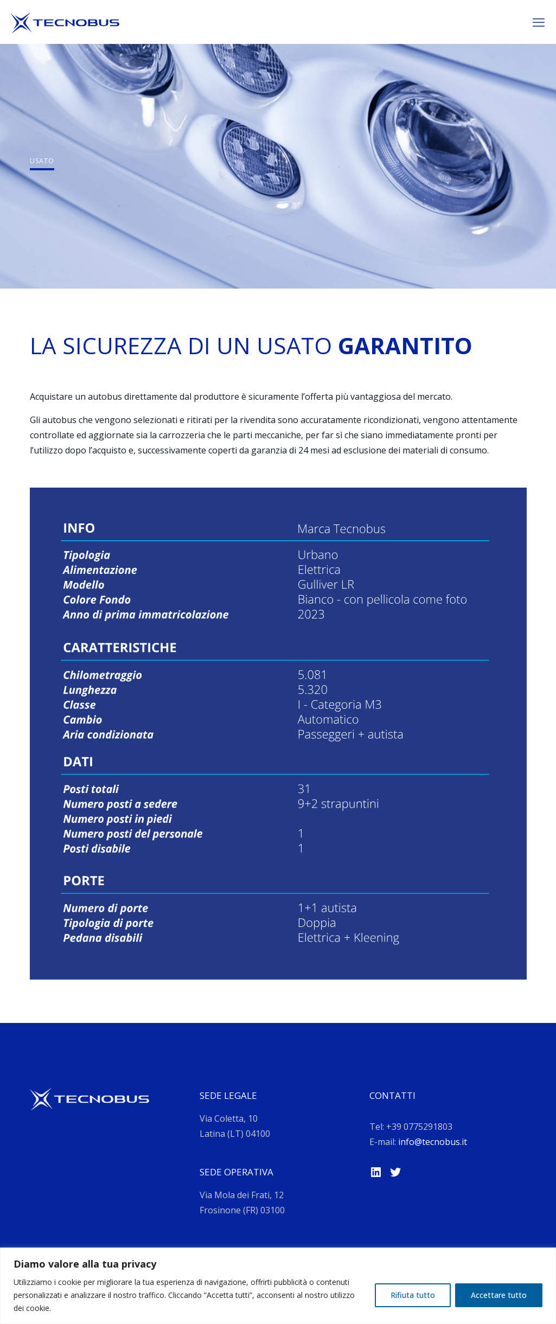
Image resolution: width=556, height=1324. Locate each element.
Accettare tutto (499, 1295)
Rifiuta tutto (413, 1295)
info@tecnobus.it (432, 1142)
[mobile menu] (538, 21)
